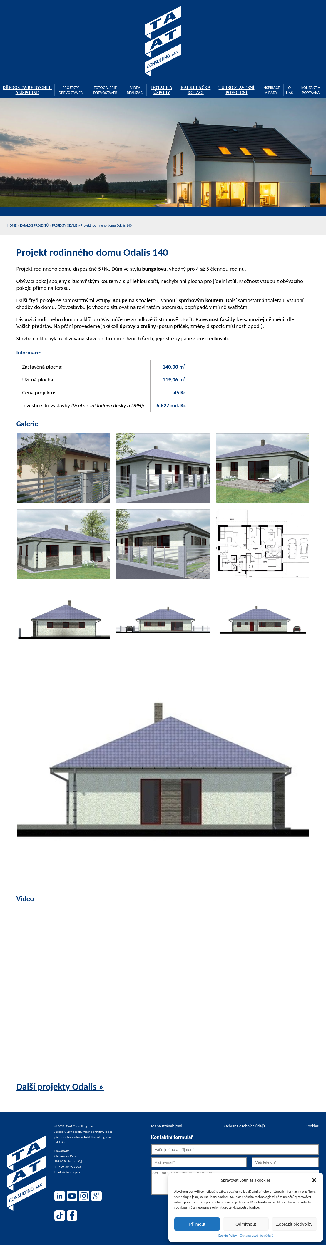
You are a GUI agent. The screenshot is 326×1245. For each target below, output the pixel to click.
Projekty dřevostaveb (70, 90)
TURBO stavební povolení (237, 90)
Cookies (312, 1126)
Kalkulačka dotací (195, 90)
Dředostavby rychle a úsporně (27, 90)
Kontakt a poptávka (310, 90)
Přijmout (197, 1223)
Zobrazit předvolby (294, 1223)
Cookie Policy (227, 1236)
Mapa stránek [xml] (167, 1126)
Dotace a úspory (161, 90)
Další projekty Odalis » (60, 1086)
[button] (314, 1180)
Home (12, 225)
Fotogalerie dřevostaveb (105, 90)
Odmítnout (245, 1223)
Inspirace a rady (271, 90)
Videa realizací (135, 90)
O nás (289, 90)
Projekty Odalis (64, 225)
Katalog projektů (34, 225)
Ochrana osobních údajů (244, 1126)
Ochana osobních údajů (256, 1236)
